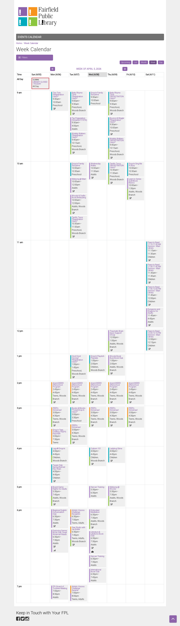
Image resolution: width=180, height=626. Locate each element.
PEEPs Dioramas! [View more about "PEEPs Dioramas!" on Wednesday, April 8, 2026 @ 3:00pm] (95, 409)
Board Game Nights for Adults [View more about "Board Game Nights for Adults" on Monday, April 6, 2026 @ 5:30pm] (60, 488)
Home (19, 43)
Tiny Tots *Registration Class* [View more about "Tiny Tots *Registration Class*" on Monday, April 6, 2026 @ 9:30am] (58, 94)
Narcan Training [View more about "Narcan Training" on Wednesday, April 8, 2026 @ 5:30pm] (97, 487)
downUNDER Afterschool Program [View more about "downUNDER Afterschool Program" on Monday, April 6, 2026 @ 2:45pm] (58, 385)
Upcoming (125, 62)
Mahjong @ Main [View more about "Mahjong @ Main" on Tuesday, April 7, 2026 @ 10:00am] (79, 179)
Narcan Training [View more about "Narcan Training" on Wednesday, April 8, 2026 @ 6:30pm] (97, 556)
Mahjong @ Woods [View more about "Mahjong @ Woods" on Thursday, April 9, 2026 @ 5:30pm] (114, 488)
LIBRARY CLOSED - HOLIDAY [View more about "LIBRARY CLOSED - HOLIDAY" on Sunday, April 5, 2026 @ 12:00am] (40, 83)
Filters (24, 57)
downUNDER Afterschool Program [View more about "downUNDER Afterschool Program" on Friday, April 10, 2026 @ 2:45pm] (134, 385)
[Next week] (124, 69)
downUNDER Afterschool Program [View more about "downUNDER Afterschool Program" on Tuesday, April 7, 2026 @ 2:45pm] (77, 385)
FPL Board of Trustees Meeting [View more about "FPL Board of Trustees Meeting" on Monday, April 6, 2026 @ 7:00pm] (60, 587)
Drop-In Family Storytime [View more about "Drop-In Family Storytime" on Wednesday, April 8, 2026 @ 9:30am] (97, 94)
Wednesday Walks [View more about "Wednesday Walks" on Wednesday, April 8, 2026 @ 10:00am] (96, 164)
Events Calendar (29, 37)
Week (153, 62)
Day (161, 62)
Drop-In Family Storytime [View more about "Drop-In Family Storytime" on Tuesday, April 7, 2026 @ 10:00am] (78, 164)
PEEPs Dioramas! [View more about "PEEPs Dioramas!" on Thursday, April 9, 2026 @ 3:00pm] (114, 409)
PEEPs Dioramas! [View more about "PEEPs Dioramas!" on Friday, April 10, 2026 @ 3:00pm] (133, 409)
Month (144, 62)
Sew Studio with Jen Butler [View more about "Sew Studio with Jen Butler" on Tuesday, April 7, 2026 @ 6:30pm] (78, 528)
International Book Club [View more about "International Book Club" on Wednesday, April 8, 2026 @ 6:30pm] (96, 571)
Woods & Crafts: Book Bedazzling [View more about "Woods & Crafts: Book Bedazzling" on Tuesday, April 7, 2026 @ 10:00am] (79, 196)
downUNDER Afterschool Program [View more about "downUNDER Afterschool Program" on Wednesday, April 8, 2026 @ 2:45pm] (96, 385)
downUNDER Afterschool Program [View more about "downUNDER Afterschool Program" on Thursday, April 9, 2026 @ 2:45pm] (115, 385)
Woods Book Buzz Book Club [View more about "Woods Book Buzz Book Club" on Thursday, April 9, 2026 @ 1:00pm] (116, 357)
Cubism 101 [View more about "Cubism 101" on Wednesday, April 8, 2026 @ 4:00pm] (96, 449)
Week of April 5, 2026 (88, 68)
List (135, 62)
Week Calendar (31, 43)
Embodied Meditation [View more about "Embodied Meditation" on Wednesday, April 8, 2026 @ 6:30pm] (95, 511)
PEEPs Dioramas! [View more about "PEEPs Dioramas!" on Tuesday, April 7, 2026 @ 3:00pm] (76, 426)
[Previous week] (52, 69)
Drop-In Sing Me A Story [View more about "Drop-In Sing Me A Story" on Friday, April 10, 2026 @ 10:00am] (135, 164)
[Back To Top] (173, 619)
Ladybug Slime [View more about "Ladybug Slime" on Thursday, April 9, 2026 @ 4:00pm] (116, 449)
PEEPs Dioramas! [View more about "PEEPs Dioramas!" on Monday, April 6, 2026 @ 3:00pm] (57, 409)
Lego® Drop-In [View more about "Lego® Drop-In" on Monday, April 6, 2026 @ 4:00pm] (59, 449)
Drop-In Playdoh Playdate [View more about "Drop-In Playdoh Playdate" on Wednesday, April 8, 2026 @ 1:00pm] (97, 357)
